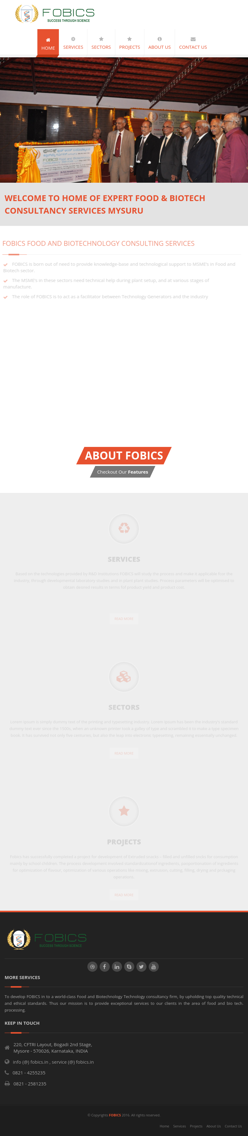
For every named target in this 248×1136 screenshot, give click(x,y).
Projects (196, 1126)
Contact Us (233, 1126)
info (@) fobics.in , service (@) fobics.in (53, 1062)
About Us (213, 1126)
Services (179, 1126)
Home (164, 1126)
